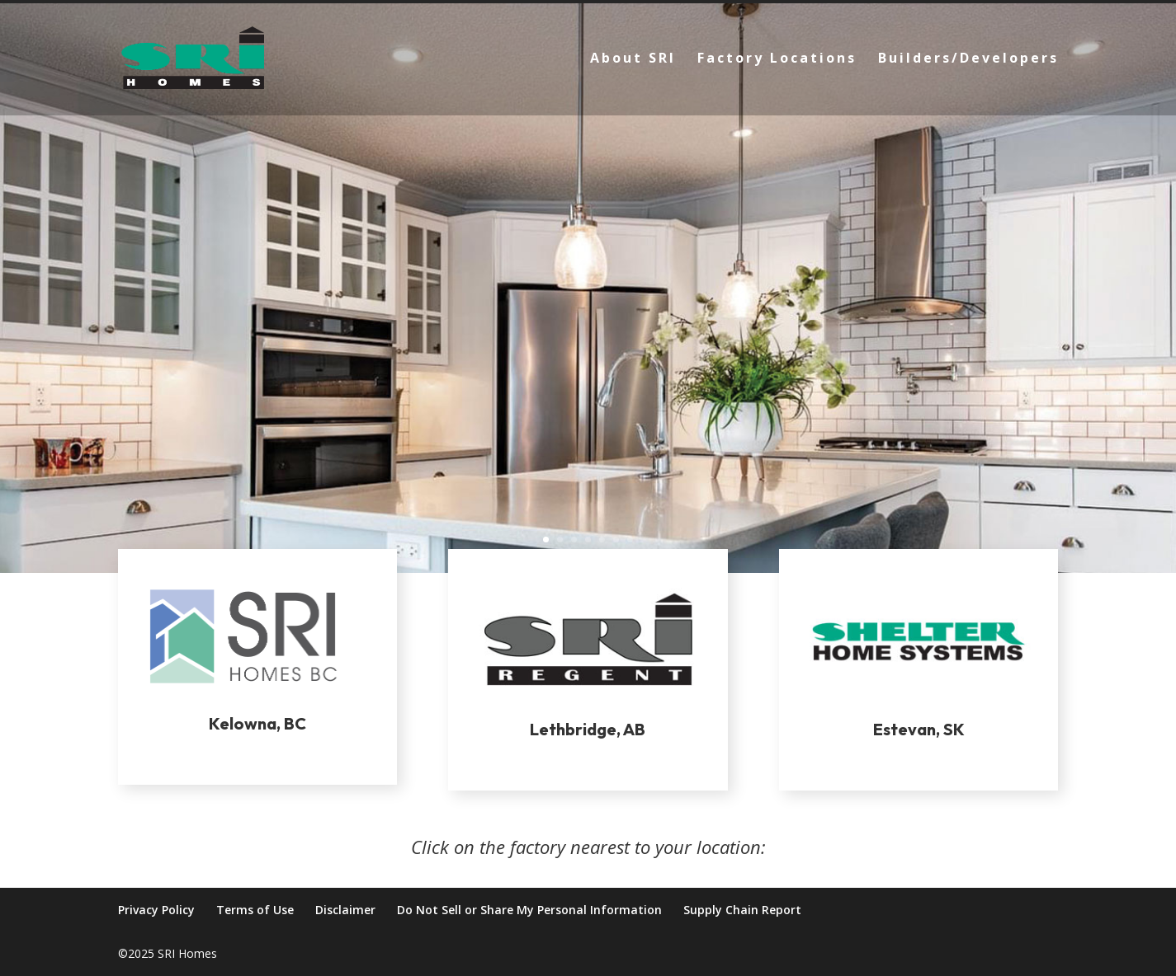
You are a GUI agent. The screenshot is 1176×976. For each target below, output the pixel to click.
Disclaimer (345, 909)
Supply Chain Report (742, 909)
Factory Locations (777, 59)
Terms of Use (255, 909)
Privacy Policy (156, 909)
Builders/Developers (968, 59)
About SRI (633, 59)
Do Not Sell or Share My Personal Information (529, 909)
